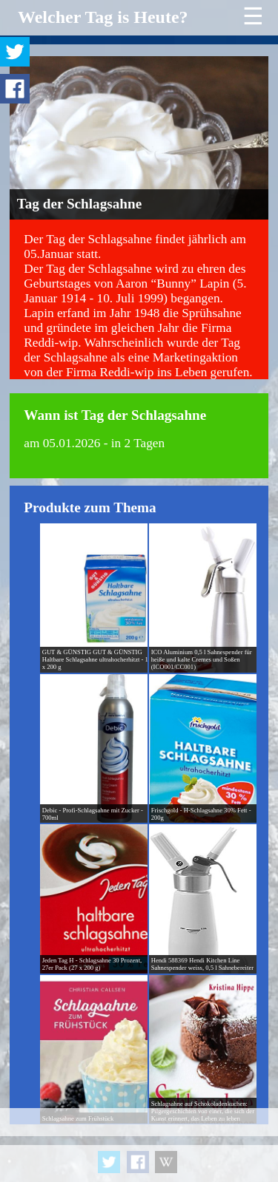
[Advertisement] (139, 1145)
